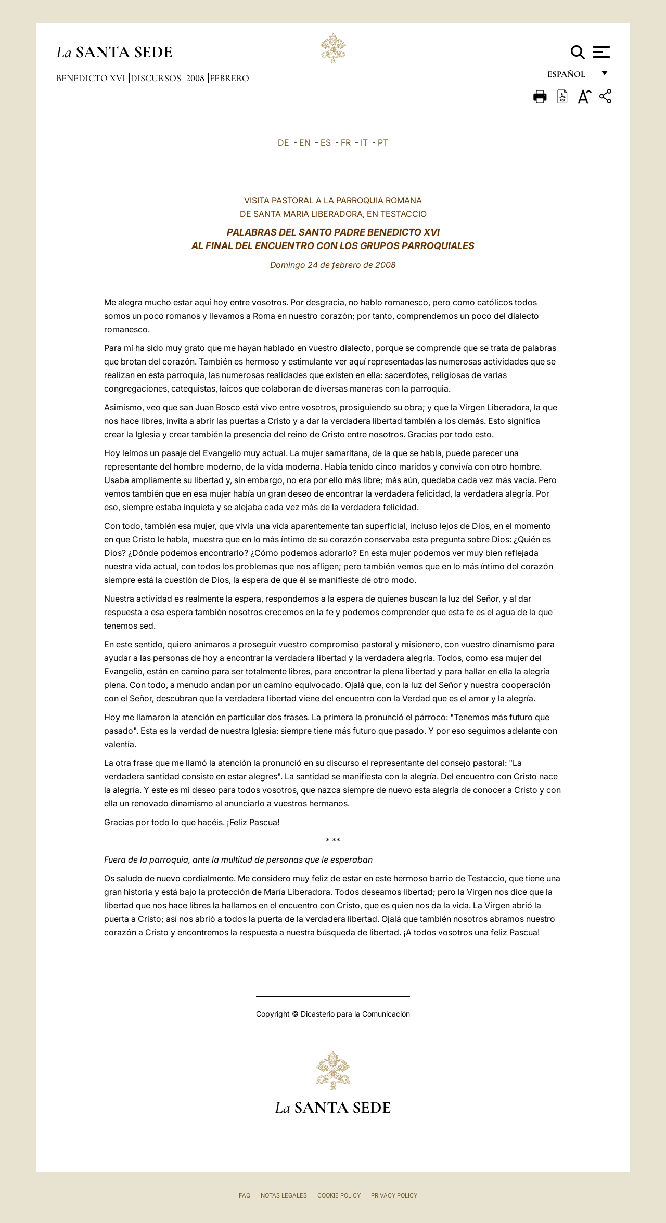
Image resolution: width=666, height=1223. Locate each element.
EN (305, 142)
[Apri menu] (600, 52)
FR (346, 142)
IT (364, 142)
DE (283, 142)
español (570, 77)
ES (326, 142)
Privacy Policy (394, 1195)
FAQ (244, 1195)
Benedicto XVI (91, 78)
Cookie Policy (339, 1195)
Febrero (229, 78)
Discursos (157, 78)
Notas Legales (284, 1195)
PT (383, 142)
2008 (196, 78)
